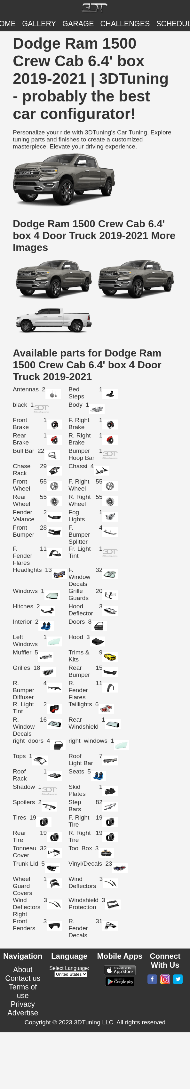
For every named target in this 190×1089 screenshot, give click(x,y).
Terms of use (23, 991)
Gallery (39, 24)
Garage (78, 24)
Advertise (22, 1013)
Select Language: (69, 968)
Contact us (22, 978)
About (22, 969)
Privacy (23, 1004)
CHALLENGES (125, 24)
